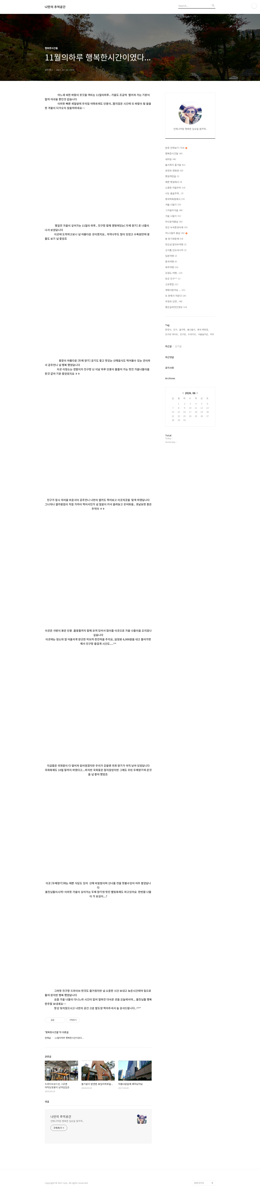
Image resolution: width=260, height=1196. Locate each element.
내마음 (170, 159)
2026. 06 (190, 393)
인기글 (178, 346)
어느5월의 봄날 (176, 233)
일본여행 (171, 255)
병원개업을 (172, 176)
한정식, (168, 329)
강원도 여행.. (173, 273)
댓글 (47, 1101)
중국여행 (171, 261)
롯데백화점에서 (175, 199)
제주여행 (171, 267)
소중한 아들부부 (175, 187)
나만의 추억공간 (55, 7)
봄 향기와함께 (174, 238)
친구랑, (183, 334)
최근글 (168, 346)
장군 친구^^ (172, 278)
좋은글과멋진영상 (176, 307)
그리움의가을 (174, 210)
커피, (212, 334)
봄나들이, (191, 329)
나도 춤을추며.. (174, 193)
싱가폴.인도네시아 (175, 250)
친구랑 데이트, (172, 334)
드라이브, (192, 334)
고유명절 (171, 284)
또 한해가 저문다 (175, 295)
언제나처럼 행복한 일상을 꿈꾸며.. (67, 1121)
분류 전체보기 (176, 147)
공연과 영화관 (174, 170)
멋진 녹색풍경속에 (176, 227)
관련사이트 (199, 1182)
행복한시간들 (174, 153)
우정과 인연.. (173, 301)
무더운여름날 (174, 221)
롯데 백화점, (203, 329)
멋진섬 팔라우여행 (175, 244)
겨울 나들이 (173, 204)
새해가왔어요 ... (175, 290)
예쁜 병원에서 (173, 182)
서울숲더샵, (203, 334)
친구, (175, 329)
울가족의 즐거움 (175, 165)
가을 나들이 (173, 216)
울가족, (182, 329)
